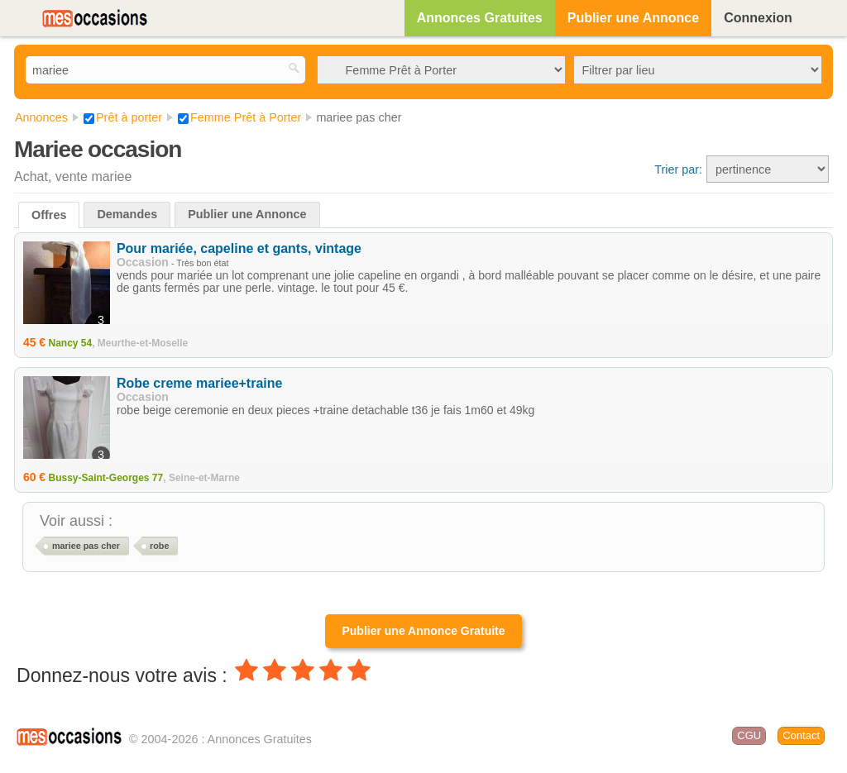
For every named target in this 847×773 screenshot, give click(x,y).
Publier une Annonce (633, 18)
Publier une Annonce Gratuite (423, 630)
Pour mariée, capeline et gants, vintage (239, 248)
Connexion (758, 18)
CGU (749, 735)
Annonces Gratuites (480, 18)
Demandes (127, 214)
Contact (801, 735)
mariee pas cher (86, 546)
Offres (48, 215)
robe (159, 546)
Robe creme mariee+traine (200, 383)
